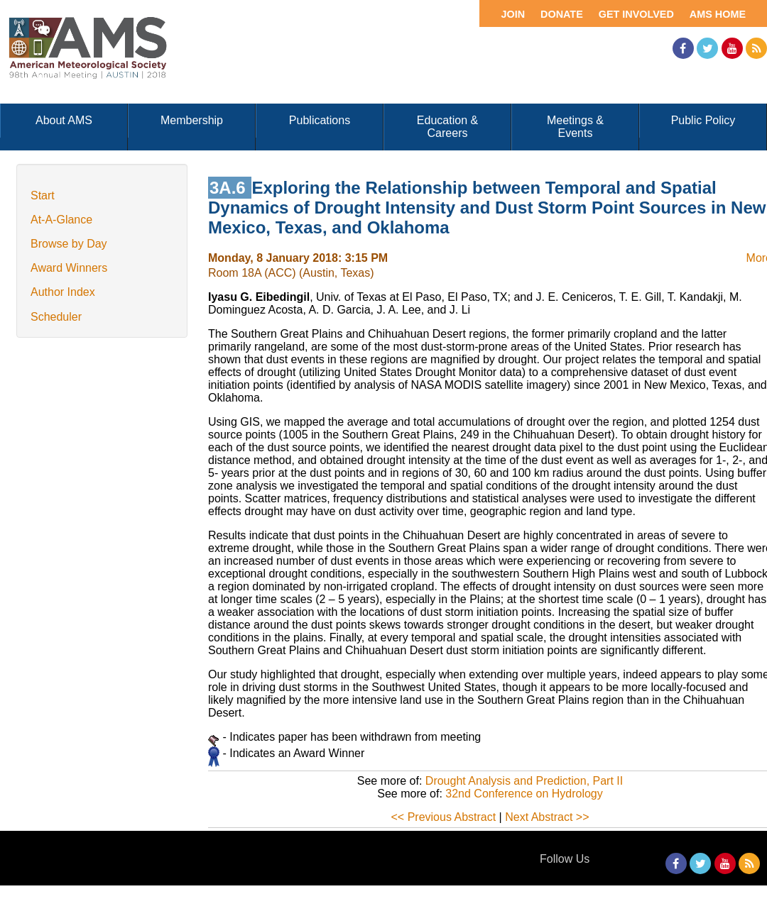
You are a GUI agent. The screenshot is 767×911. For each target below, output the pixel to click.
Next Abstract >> (547, 817)
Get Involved (636, 14)
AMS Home (718, 14)
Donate (561, 14)
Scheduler (56, 317)
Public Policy (703, 120)
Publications (319, 120)
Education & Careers (447, 126)
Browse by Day (69, 244)
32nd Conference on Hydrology (523, 794)
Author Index (63, 292)
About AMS (64, 120)
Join (513, 14)
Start (43, 195)
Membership (192, 120)
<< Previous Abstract (443, 817)
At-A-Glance (61, 220)
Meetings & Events (575, 126)
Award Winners (69, 268)
